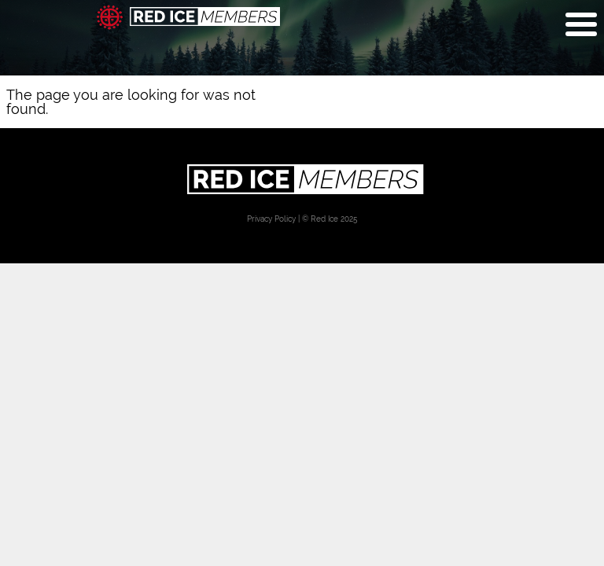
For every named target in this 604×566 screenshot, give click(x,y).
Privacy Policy (271, 218)
